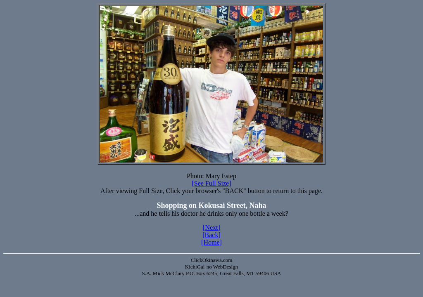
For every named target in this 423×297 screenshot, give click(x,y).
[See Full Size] (211, 183)
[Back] (211, 234)
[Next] (211, 227)
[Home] (211, 242)
